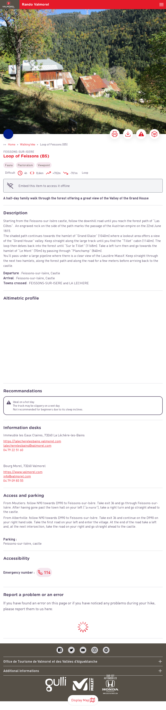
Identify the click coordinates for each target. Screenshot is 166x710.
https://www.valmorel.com (22, 472)
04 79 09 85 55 (13, 480)
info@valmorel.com (17, 476)
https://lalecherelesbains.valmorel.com (32, 441)
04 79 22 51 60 (13, 450)
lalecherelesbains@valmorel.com (27, 445)
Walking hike (27, 144)
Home (11, 144)
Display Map (83, 700)
